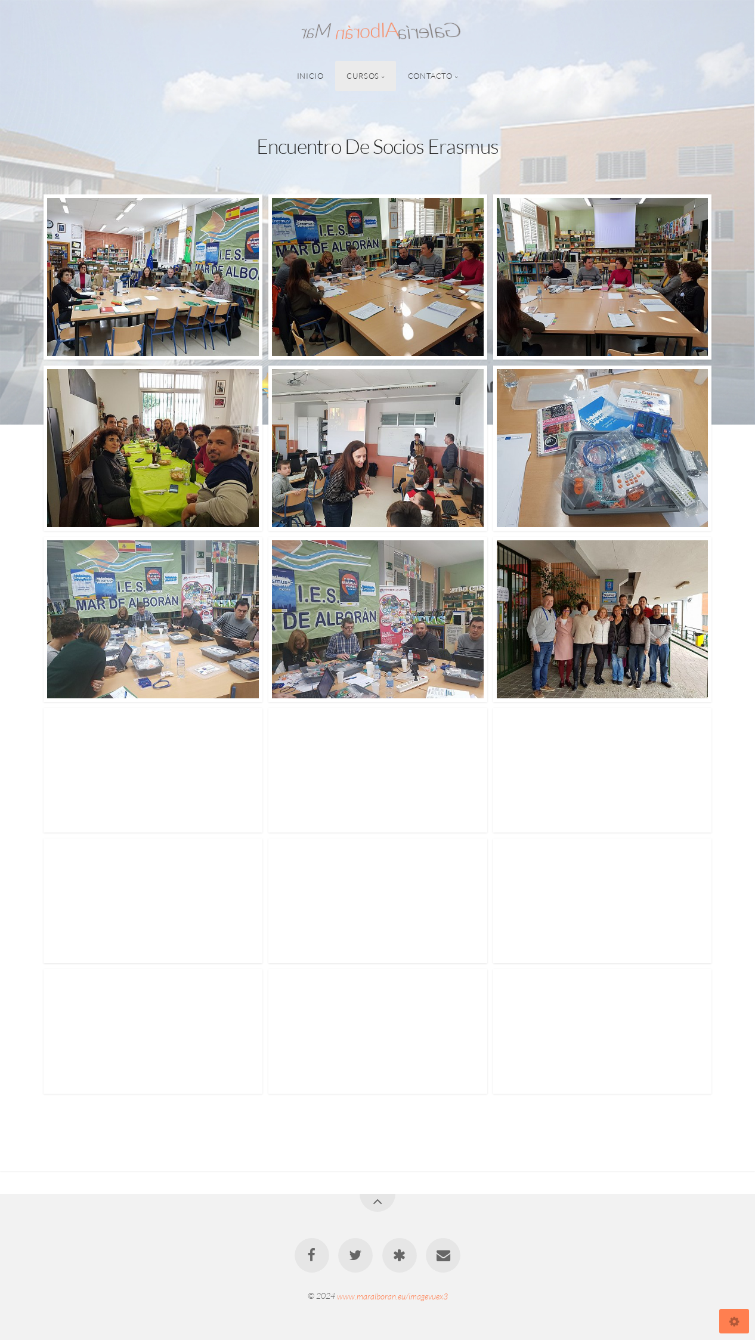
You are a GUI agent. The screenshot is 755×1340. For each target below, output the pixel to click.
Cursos (362, 76)
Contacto (430, 76)
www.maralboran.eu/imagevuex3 (392, 1296)
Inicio (310, 76)
